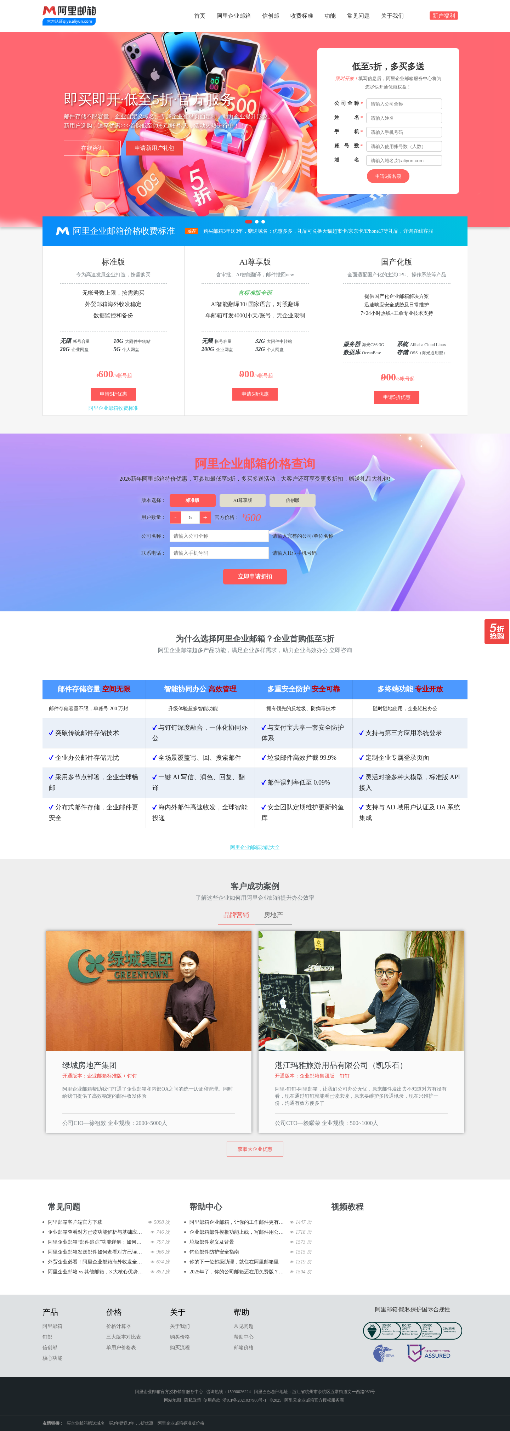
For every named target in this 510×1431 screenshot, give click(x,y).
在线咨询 (92, 148)
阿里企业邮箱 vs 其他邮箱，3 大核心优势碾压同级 (97, 1271)
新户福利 (443, 17)
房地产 (273, 914)
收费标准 (301, 16)
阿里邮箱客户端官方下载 (75, 1222)
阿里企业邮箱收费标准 (113, 408)
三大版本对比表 (123, 1337)
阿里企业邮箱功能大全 (255, 847)
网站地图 (172, 1400)
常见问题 (358, 16)
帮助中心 (244, 1337)
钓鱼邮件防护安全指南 (214, 1252)
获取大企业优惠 (255, 1149)
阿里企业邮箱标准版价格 (181, 1423)
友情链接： (53, 1423)
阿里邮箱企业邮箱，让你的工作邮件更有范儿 (238, 1222)
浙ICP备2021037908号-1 (244, 1400)
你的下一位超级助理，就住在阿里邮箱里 (234, 1262)
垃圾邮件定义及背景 (211, 1242)
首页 (199, 16)
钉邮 (47, 1337)
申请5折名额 (388, 176)
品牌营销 (236, 914)
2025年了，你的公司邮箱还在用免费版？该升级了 (238, 1271)
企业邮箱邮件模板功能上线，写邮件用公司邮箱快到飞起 (238, 1232)
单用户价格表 (121, 1347)
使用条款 (211, 1400)
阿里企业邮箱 (234, 16)
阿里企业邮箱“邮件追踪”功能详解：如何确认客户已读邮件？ (97, 1242)
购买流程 (180, 1347)
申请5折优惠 (113, 394)
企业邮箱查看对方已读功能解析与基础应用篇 (97, 1232)
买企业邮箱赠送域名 (86, 1423)
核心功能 (52, 1358)
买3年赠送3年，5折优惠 (131, 1423)
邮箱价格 (244, 1347)
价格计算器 (118, 1326)
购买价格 (180, 1337)
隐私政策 (192, 1400)
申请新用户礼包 (154, 148)
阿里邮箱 (52, 1326)
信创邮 (270, 16)
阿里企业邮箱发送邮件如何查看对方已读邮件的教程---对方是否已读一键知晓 (97, 1252)
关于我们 (392, 16)
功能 (330, 16)
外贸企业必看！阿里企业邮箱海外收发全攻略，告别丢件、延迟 (97, 1262)
